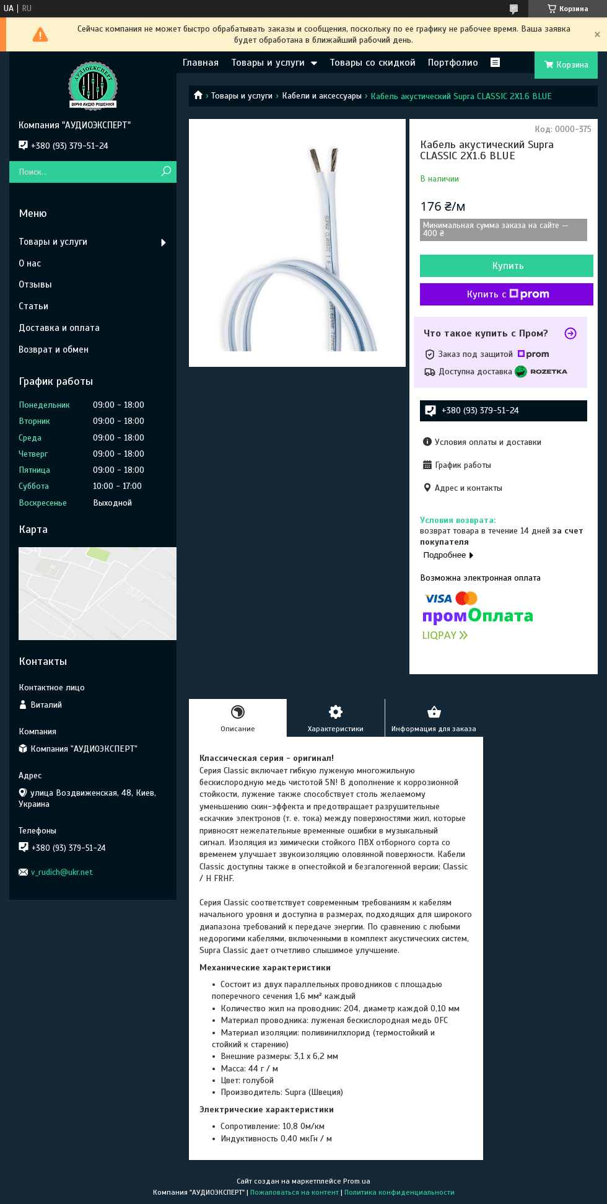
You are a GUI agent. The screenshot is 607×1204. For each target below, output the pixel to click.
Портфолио (453, 62)
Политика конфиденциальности (399, 1192)
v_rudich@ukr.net (62, 872)
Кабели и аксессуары (322, 95)
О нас (30, 263)
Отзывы (35, 284)
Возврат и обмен (54, 349)
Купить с (508, 294)
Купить (508, 266)
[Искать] (166, 172)
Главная (201, 62)
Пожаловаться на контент (294, 1192)
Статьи (33, 306)
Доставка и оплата (59, 327)
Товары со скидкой (373, 62)
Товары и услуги (268, 62)
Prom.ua (356, 1181)
